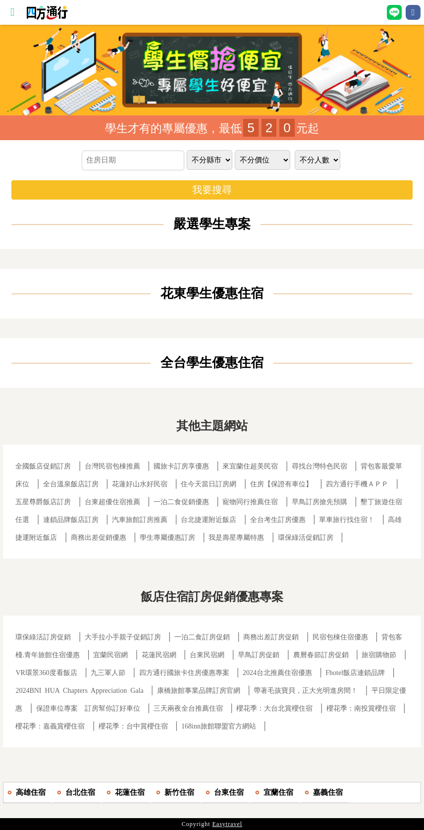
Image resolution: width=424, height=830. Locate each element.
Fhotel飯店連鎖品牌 (355, 672)
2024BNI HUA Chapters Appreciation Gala (79, 690)
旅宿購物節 (379, 655)
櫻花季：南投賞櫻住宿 (361, 708)
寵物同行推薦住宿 (250, 502)
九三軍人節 (108, 672)
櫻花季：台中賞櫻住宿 (133, 726)
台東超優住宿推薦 (112, 502)
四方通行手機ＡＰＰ (357, 484)
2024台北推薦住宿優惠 (277, 672)
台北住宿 (80, 792)
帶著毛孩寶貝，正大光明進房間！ (306, 690)
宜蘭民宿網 (110, 655)
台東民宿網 (207, 655)
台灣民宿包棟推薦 (112, 466)
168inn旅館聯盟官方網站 (218, 726)
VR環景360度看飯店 (46, 672)
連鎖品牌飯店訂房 (71, 519)
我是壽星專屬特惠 (236, 537)
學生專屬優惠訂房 (167, 537)
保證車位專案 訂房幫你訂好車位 (88, 708)
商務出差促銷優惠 (98, 537)
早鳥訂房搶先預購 (319, 502)
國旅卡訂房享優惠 (181, 466)
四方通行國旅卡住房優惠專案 (184, 672)
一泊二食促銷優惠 (181, 502)
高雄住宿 (31, 792)
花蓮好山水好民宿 (139, 484)
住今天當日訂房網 (208, 484)
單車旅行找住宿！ (346, 519)
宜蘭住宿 (278, 792)
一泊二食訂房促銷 (202, 637)
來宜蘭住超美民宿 (250, 466)
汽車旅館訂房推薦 (139, 519)
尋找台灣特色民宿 (319, 466)
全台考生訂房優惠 (278, 519)
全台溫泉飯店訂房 (71, 484)
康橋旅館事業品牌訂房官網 (198, 690)
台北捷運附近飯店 (208, 519)
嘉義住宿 (328, 792)
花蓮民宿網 (159, 655)
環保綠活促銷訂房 (305, 537)
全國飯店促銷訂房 (43, 466)
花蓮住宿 (130, 792)
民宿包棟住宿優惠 (340, 637)
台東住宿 (229, 792)
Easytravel (227, 824)
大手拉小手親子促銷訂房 (123, 637)
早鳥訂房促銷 (258, 655)
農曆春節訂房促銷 (322, 655)
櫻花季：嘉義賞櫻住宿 (50, 726)
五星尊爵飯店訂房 (43, 502)
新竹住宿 (179, 792)
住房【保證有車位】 (281, 484)
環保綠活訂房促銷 (43, 637)
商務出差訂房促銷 (271, 637)
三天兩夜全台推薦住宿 (188, 708)
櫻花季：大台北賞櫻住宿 (274, 708)
